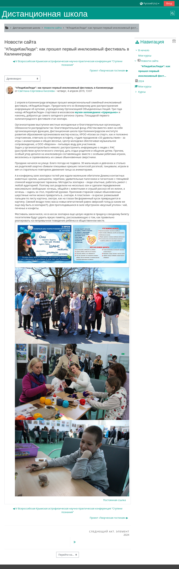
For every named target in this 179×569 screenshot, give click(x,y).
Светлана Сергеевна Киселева (36, 91)
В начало (146, 50)
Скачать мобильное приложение (82, 565)
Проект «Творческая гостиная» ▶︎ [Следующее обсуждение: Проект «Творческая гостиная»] (109, 70)
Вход (169, 3)
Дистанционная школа (26, 27)
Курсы (144, 91)
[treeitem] (156, 71)
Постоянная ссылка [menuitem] (114, 500)
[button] (150, 3)
